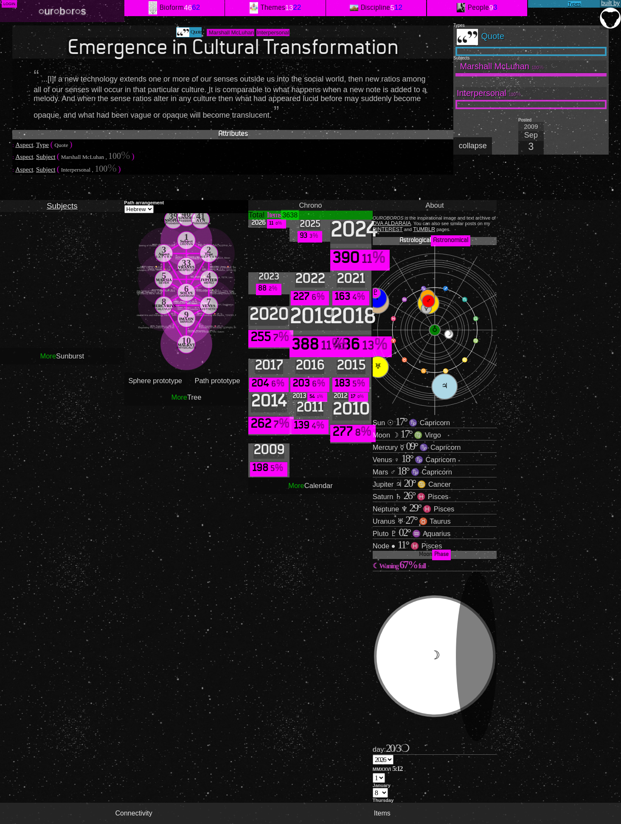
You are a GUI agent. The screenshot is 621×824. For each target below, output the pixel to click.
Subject (46, 156)
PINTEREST (388, 229)
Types (574, 3)
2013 (309, 396)
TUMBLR (424, 229)
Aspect (24, 144)
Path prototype (217, 380)
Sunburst (62, 356)
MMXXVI (387, 769)
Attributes (233, 134)
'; (383, 760)
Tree (186, 397)
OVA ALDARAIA (392, 223)
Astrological (434, 240)
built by (610, 15)
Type (42, 144)
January (382, 785)
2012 (351, 396)
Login (9, 4)
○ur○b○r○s (62, 11)
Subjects (62, 205)
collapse (473, 145)
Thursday (383, 800)
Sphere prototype (155, 380)
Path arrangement (144, 202)
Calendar (310, 485)
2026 (268, 223)
